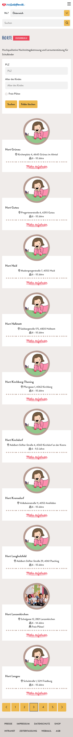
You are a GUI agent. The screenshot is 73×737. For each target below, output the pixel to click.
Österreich (21, 38)
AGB (58, 731)
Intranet (9, 731)
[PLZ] (36, 71)
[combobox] (40, 13)
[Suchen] (32, 23)
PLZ (7, 64)
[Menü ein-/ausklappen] (69, 4)
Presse (8, 723)
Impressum (23, 723)
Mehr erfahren (36, 167)
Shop (57, 723)
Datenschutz (42, 723)
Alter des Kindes (13, 79)
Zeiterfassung (28, 731)
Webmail (46, 731)
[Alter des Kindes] (36, 85)
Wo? (6, 13)
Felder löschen (28, 104)
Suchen (11, 104)
